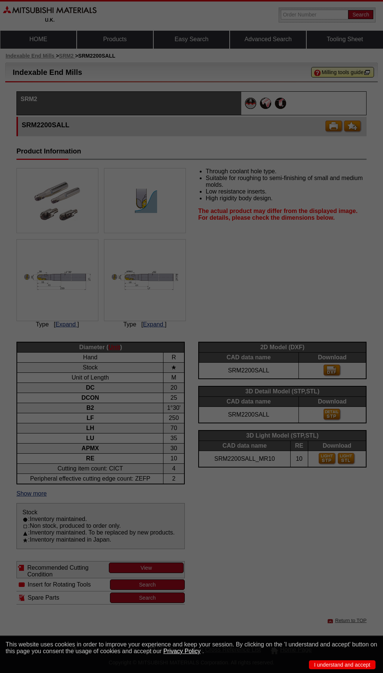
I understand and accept (342, 665)
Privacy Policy (182, 651)
